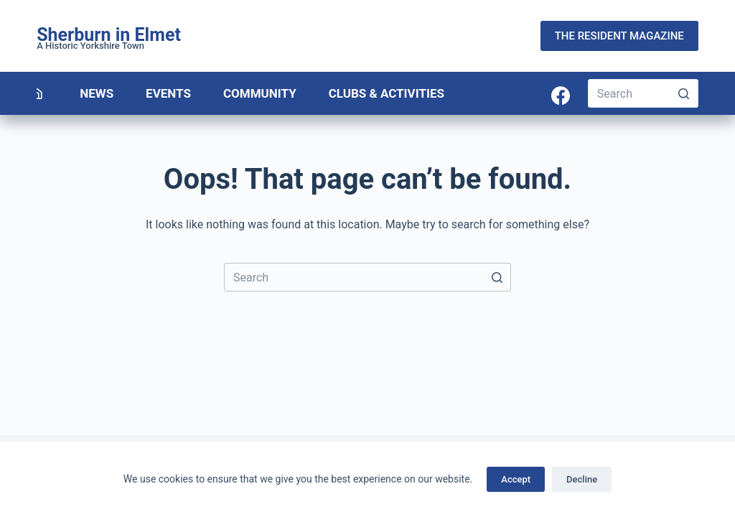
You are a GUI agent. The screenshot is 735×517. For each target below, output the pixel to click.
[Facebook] (560, 95)
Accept (515, 479)
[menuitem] (37, 93)
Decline (581, 479)
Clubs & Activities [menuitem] (386, 93)
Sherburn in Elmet (109, 34)
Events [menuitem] (168, 93)
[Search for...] (643, 93)
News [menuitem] (96, 93)
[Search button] (684, 93)
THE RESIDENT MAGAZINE (619, 35)
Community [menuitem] (259, 93)
